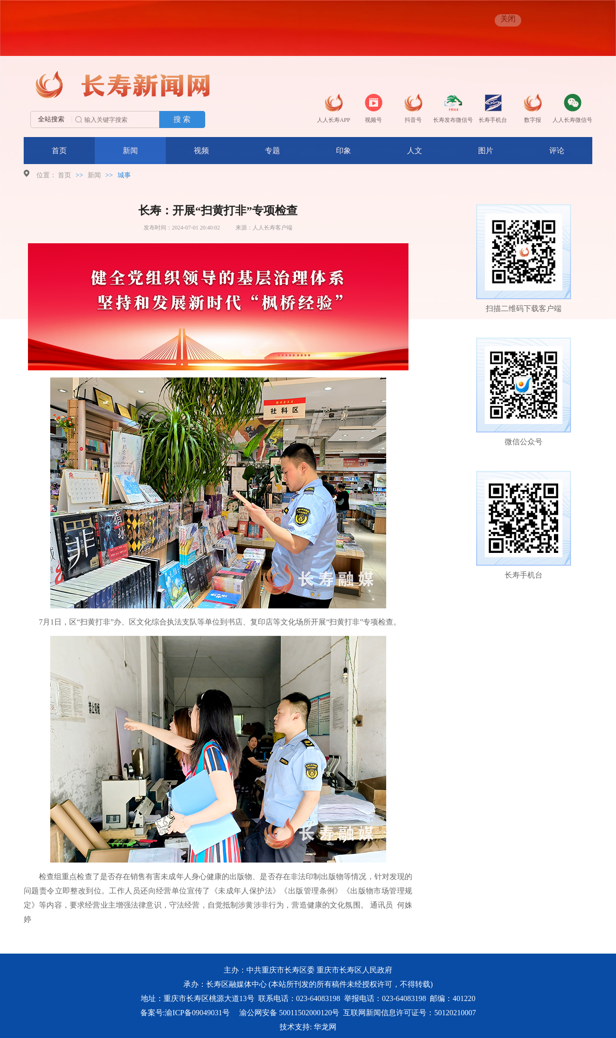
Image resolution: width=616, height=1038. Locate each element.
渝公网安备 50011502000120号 (289, 1013)
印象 (343, 151)
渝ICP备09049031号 (197, 1013)
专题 (272, 151)
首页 (59, 151)
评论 (556, 151)
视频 (201, 151)
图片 (485, 151)
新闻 (130, 151)
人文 (414, 151)
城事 (124, 175)
